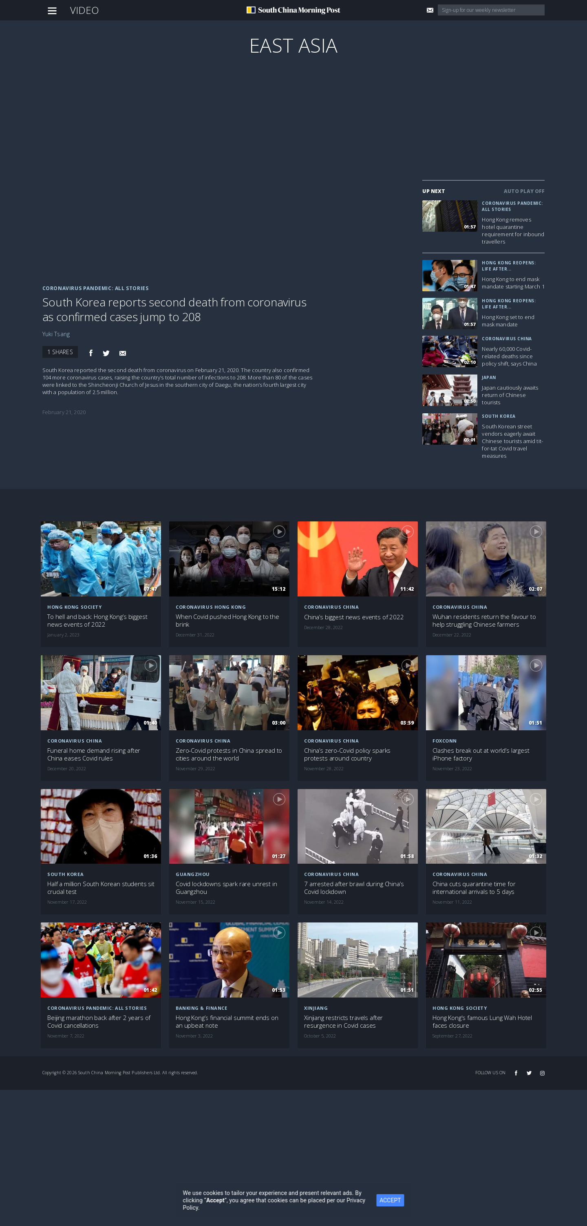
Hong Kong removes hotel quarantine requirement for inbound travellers (513, 230)
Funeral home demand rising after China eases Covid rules (93, 754)
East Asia (293, 45)
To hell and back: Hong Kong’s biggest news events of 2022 (97, 620)
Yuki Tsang (56, 334)
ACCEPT (395, 1200)
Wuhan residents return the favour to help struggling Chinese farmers (484, 620)
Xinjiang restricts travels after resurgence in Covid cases (343, 1021)
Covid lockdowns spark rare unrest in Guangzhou (226, 888)
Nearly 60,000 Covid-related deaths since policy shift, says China (509, 356)
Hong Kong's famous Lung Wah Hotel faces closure (482, 1021)
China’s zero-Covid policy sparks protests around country (347, 754)
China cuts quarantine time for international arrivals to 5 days (474, 888)
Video (84, 10)
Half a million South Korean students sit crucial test (100, 888)
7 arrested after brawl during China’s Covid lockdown (354, 888)
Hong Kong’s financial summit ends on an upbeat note (227, 1021)
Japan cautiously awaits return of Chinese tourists (510, 395)
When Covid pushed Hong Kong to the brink (227, 620)
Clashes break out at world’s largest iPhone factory (481, 754)
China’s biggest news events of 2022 (354, 617)
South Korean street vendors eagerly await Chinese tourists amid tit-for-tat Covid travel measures (512, 441)
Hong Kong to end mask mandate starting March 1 (513, 282)
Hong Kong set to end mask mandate (508, 320)
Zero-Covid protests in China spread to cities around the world (229, 754)
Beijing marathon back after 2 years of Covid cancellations (98, 1021)
